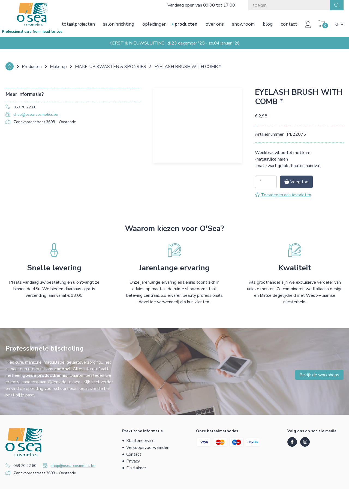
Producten (186, 24)
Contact (289, 24)
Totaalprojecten (78, 24)
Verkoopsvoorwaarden (147, 447)
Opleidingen (154, 24)
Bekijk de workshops (319, 375)
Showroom (243, 24)
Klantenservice (140, 441)
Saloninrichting (118, 24)
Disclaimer (136, 468)
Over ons (215, 24)
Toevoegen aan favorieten (283, 195)
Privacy (133, 461)
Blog (268, 24)
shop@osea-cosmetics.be (35, 114)
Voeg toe (296, 182)
